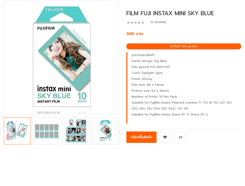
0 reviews (158, 22)
